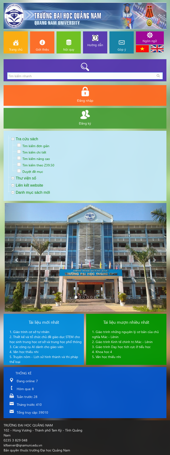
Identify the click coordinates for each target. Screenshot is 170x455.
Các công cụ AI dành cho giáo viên (38, 346)
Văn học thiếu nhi (25, 351)
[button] (17, 257)
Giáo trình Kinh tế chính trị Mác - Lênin (124, 341)
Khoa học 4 (104, 351)
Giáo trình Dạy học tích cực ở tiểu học (123, 346)
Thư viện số (26, 178)
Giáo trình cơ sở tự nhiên (31, 331)
